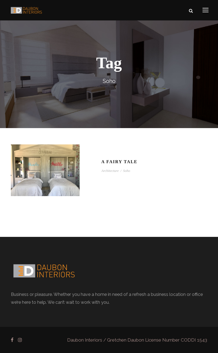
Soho (126, 171)
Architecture (110, 171)
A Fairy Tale (119, 161)
